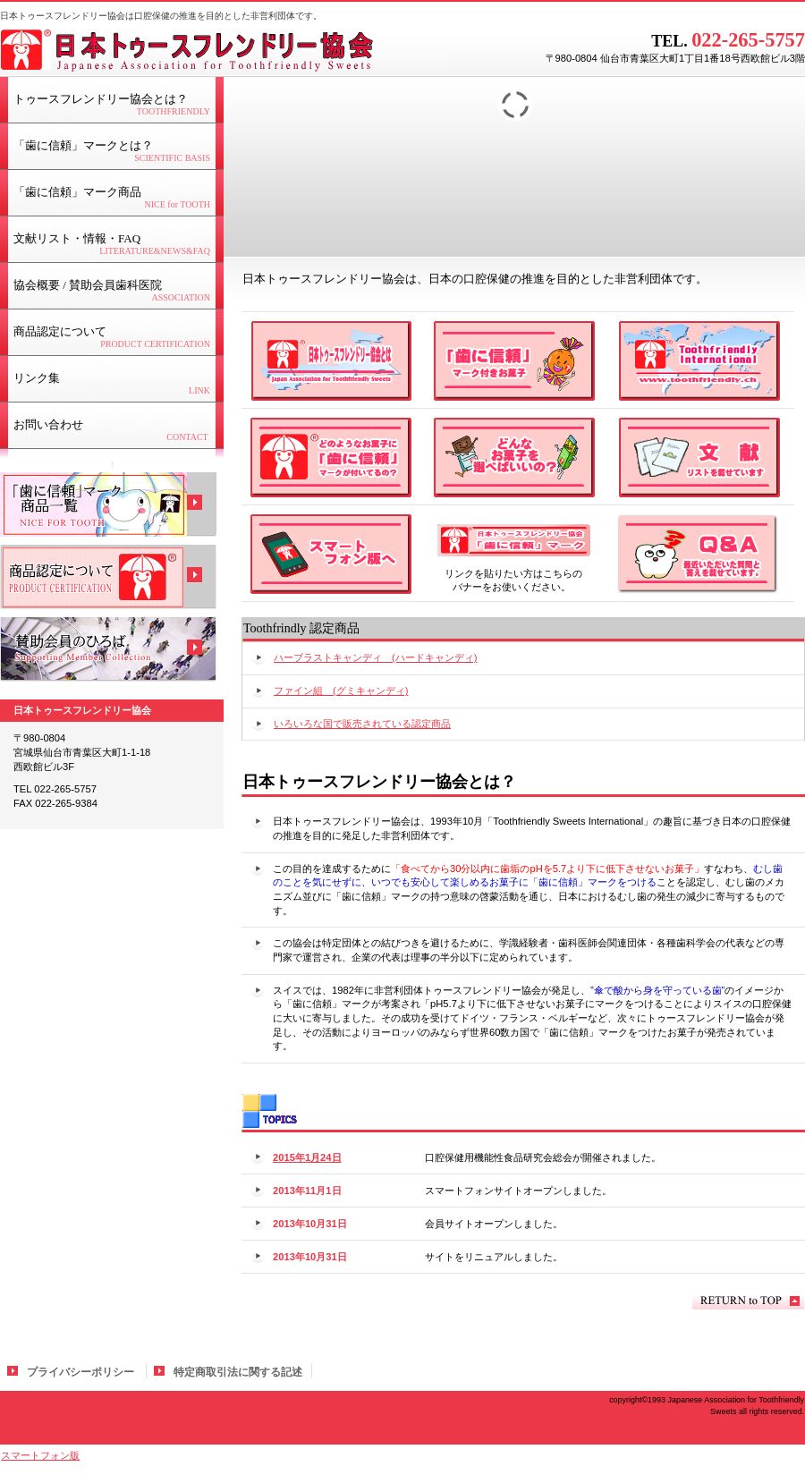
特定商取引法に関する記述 (238, 1372)
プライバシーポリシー (80, 1372)
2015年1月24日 (307, 1157)
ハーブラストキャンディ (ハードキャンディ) (375, 657)
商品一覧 (108, 504)
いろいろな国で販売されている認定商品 (362, 723)
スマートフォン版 (40, 1455)
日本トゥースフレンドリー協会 (223, 49)
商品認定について (108, 577)
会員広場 (108, 649)
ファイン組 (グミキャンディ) (341, 690)
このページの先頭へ (748, 1301)
